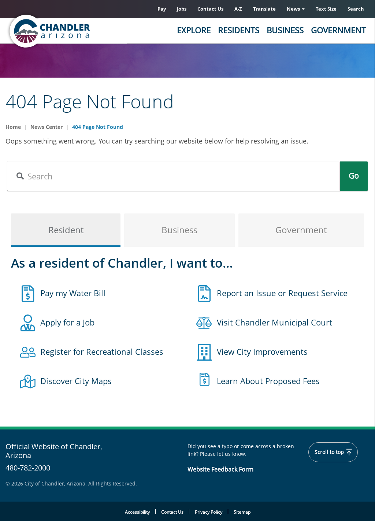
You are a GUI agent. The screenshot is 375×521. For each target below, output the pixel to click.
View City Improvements (262, 351)
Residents (238, 30)
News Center (46, 126)
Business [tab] (179, 230)
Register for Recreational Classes (101, 351)
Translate (264, 8)
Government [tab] (301, 230)
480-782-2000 (27, 468)
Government (338, 30)
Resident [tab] (65, 230)
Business (285, 30)
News (296, 8)
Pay (161, 8)
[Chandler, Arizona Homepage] (78, 31)
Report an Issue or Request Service (282, 292)
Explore (194, 30)
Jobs (181, 8)
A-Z (238, 8)
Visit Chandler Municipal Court (274, 322)
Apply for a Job (67, 322)
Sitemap (242, 512)
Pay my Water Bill (72, 292)
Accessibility (137, 512)
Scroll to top (333, 452)
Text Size (326, 8)
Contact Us (210, 8)
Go (354, 176)
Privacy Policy (208, 512)
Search (356, 8)
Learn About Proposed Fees (268, 380)
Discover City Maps (76, 380)
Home (13, 126)
